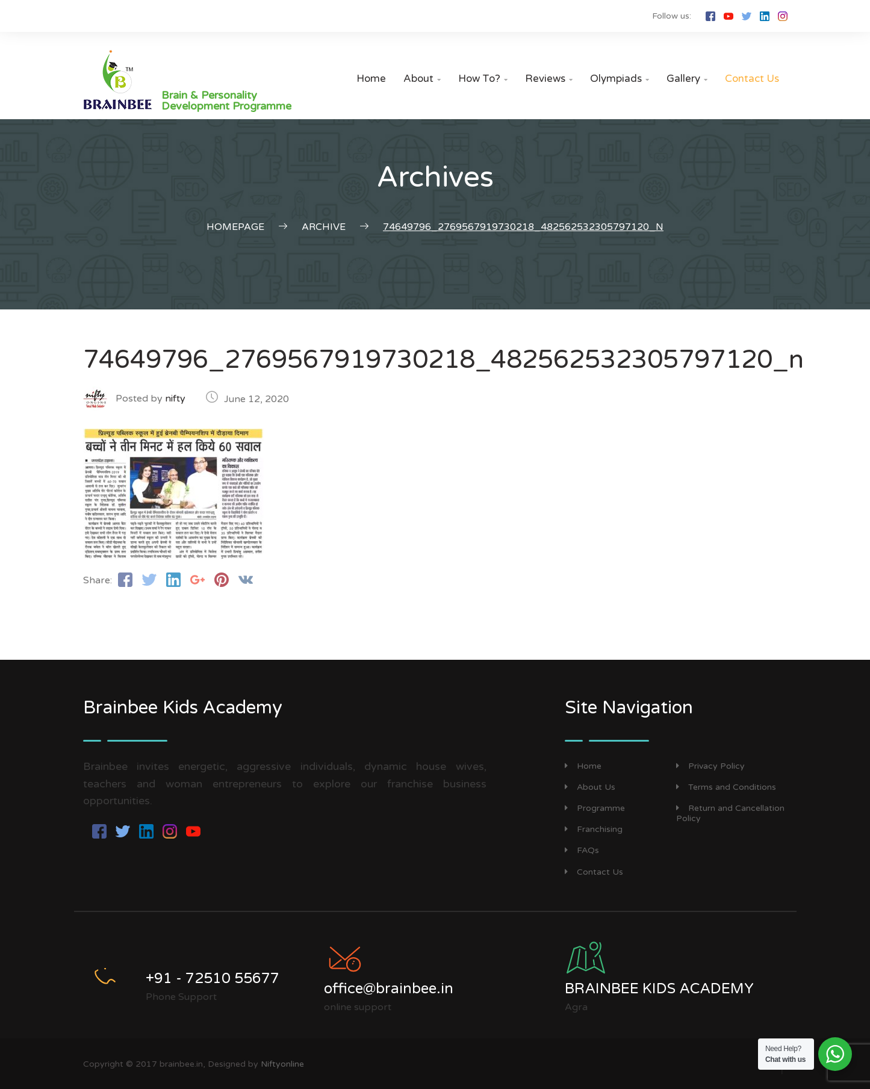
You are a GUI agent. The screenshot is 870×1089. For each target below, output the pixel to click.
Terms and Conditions (726, 787)
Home (371, 78)
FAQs (582, 850)
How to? (483, 78)
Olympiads (619, 78)
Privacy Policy (710, 766)
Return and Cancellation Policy (730, 813)
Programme (595, 808)
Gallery (686, 78)
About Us (590, 787)
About (422, 78)
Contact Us (752, 78)
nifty (175, 398)
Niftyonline (282, 1064)
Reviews (549, 78)
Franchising (594, 829)
